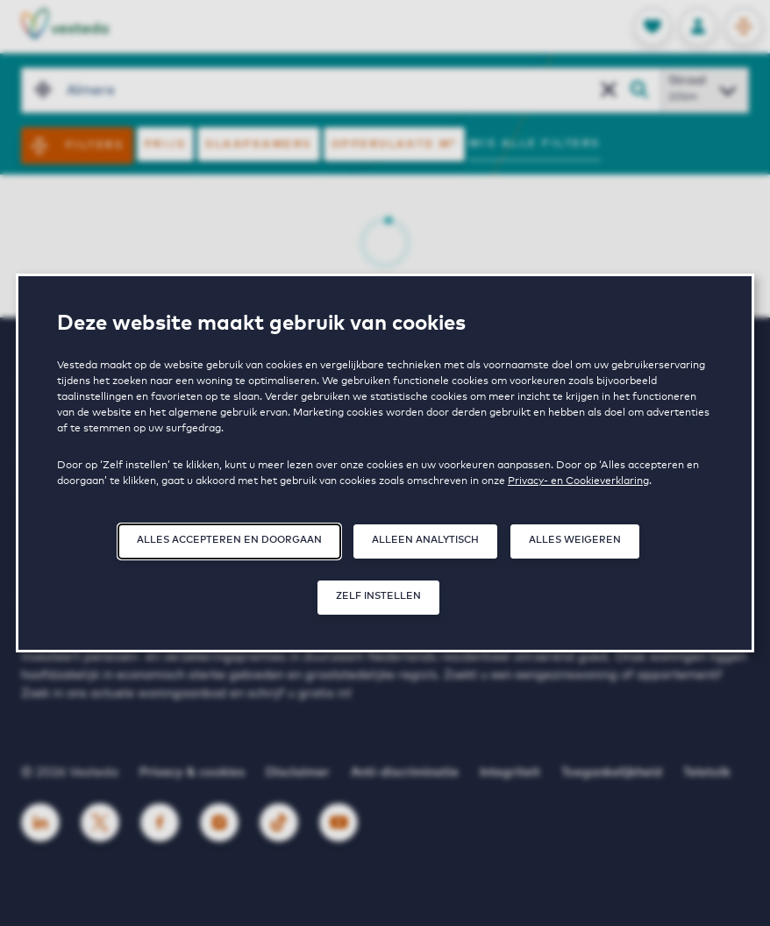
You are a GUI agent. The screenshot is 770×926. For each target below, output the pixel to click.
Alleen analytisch (425, 540)
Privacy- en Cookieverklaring (578, 481)
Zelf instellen (378, 596)
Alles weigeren (575, 540)
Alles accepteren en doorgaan (229, 540)
